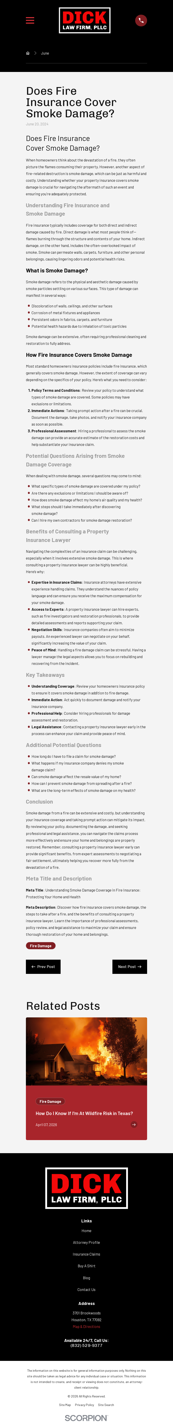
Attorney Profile (86, 1242)
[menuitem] (65, 1405)
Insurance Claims (86, 1254)
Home (86, 1230)
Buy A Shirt (87, 1265)
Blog (86, 1277)
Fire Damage (41, 945)
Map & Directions (86, 1326)
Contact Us (86, 1289)
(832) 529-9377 (87, 1346)
